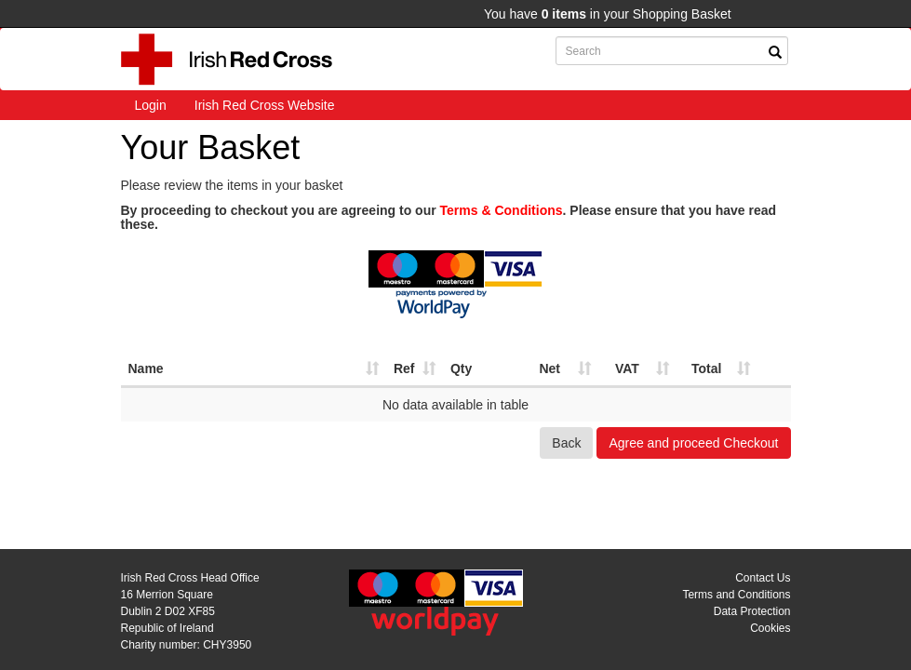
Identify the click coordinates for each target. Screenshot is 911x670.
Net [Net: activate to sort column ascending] (549, 368)
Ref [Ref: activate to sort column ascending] (404, 368)
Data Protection (752, 611)
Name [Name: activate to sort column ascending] (146, 368)
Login (151, 105)
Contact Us (762, 577)
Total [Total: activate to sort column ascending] (706, 368)
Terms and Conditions (736, 594)
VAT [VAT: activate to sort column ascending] (627, 368)
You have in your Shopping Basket (607, 14)
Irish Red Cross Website (264, 105)
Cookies (770, 628)
